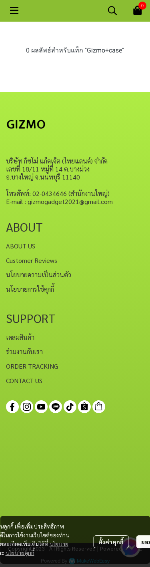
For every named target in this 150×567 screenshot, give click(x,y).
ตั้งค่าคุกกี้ (111, 541)
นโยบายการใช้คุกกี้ (30, 289)
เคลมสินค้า (20, 337)
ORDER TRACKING (32, 366)
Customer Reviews (31, 260)
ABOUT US (20, 246)
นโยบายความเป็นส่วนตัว (38, 274)
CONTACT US (24, 380)
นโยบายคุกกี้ (20, 552)
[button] (112, 10)
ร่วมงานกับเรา (24, 351)
